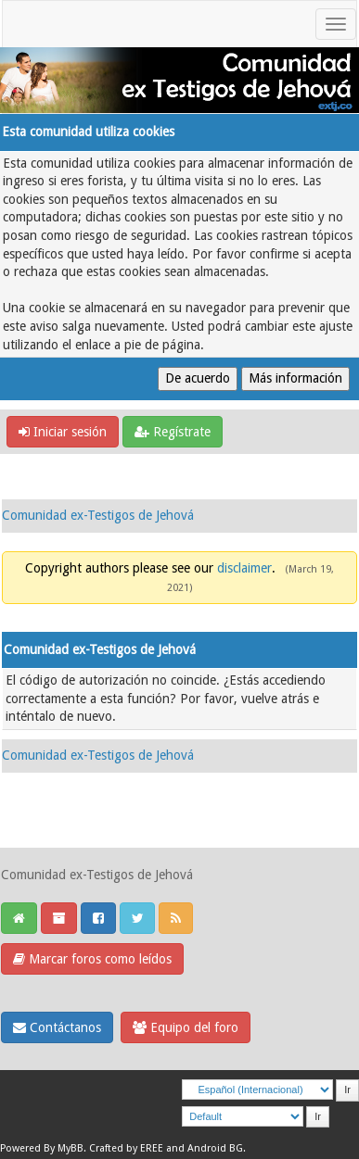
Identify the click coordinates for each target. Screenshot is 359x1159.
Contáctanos (57, 1027)
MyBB (70, 1148)
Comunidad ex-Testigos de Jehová (98, 515)
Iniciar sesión (63, 431)
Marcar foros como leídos (92, 958)
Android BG (215, 1148)
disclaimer (244, 568)
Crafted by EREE (126, 1148)
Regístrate (173, 431)
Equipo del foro (185, 1027)
